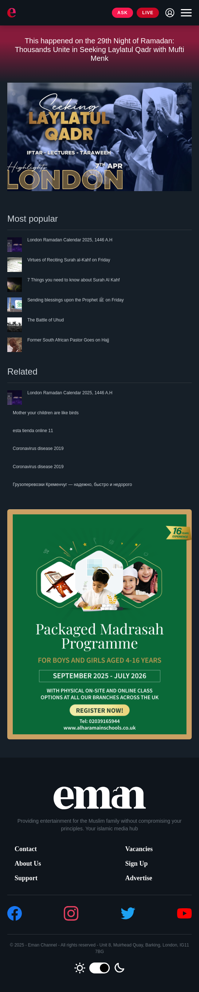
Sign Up (136, 863)
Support (26, 878)
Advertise (138, 878)
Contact (26, 849)
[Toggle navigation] (184, 12)
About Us (28, 863)
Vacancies (139, 849)
